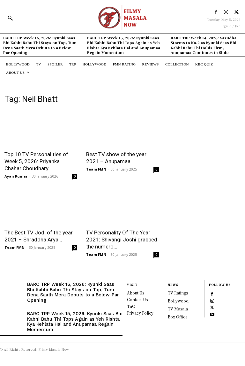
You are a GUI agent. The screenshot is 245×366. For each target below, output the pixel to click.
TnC (131, 306)
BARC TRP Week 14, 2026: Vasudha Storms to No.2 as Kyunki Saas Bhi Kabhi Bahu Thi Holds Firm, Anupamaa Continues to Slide (203, 45)
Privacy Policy (140, 313)
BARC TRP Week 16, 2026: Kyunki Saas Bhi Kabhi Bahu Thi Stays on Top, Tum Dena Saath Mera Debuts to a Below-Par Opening (40, 45)
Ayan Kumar (15, 176)
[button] (10, 18)
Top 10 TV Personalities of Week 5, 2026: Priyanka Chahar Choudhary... (36, 161)
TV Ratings (178, 292)
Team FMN (96, 169)
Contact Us (137, 299)
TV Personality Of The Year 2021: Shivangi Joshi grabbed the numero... (121, 239)
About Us (135, 292)
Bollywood (178, 300)
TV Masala (178, 308)
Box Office (177, 316)
